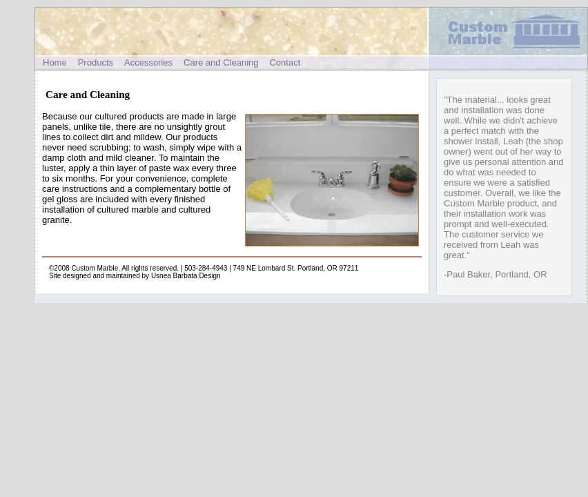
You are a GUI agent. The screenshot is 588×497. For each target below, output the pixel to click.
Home (55, 62)
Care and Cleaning (221, 62)
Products (95, 62)
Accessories (148, 62)
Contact (284, 62)
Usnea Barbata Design (186, 276)
